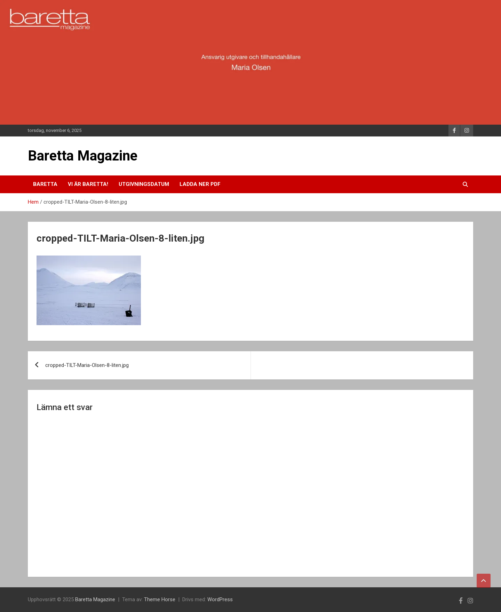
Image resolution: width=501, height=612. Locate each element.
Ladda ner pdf (200, 184)
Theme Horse (159, 599)
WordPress (220, 599)
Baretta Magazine (82, 156)
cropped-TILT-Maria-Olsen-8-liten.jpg (87, 365)
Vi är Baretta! (88, 184)
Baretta (45, 184)
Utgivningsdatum (144, 184)
